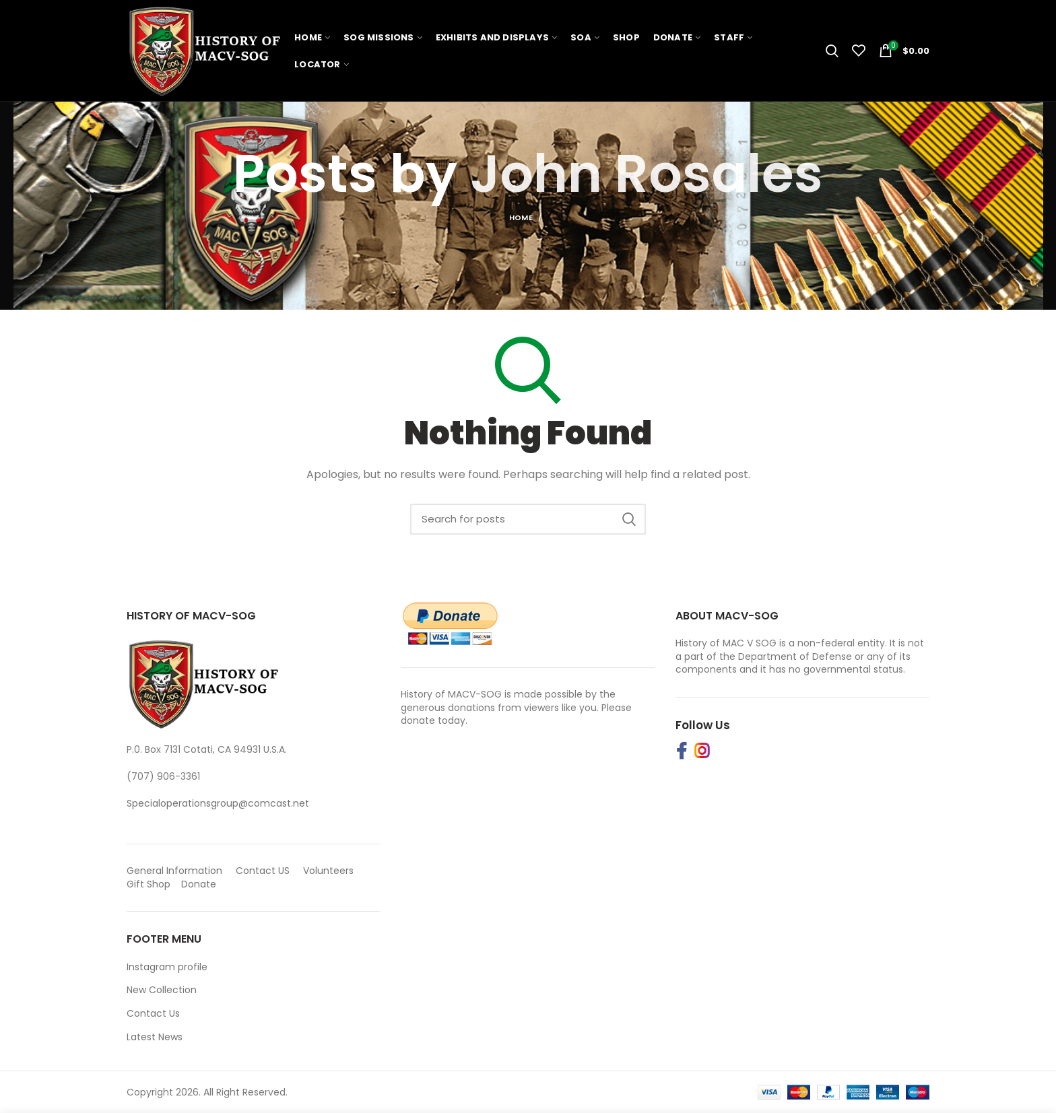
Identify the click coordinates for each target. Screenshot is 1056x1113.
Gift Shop (148, 884)
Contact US (263, 870)
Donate (200, 884)
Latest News (155, 1037)
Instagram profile (167, 967)
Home (521, 217)
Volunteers (328, 870)
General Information (174, 870)
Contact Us (153, 1013)
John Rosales (646, 173)
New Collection (162, 990)
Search (629, 519)
